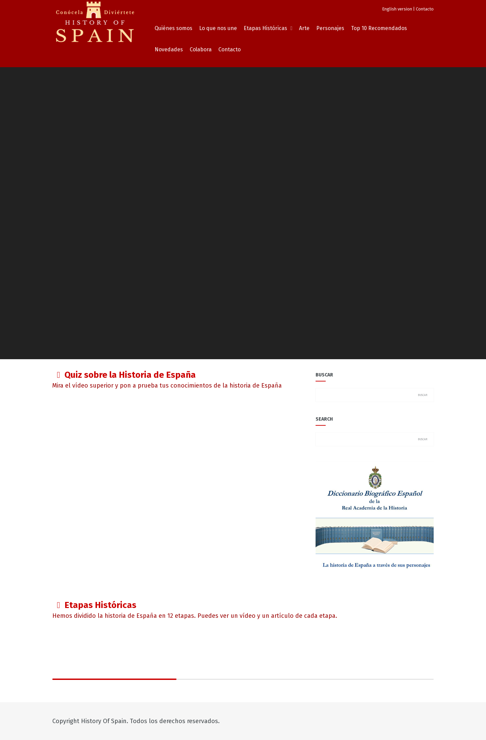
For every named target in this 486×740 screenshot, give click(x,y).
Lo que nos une (218, 28)
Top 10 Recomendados (379, 28)
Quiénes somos (173, 28)
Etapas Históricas (265, 28)
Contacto (425, 8)
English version (397, 8)
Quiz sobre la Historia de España (130, 375)
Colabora (201, 49)
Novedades (169, 49)
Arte (304, 28)
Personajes (330, 28)
